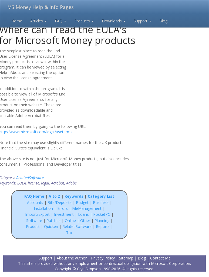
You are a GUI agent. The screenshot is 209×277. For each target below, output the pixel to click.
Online (70, 220)
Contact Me (160, 258)
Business (101, 202)
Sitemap (126, 258)
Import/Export (37, 214)
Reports (103, 226)
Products (84, 20)
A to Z (54, 196)
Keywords (74, 196)
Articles (38, 20)
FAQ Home (34, 196)
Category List (101, 196)
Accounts (35, 202)
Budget (82, 202)
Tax (69, 232)
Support (142, 20)
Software (34, 220)
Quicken (51, 226)
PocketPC (101, 214)
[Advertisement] (105, 83)
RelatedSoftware (30, 177)
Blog (163, 20)
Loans (83, 214)
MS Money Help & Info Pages (40, 7)
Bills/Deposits (60, 202)
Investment (64, 214)
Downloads (114, 20)
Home (16, 20)
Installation (44, 208)
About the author (72, 258)
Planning (102, 220)
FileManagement (87, 208)
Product (33, 226)
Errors (63, 208)
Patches (53, 220)
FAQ (60, 20)
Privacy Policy (103, 258)
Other (85, 220)
